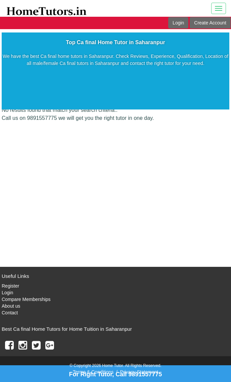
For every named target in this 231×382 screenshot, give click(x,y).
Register (10, 286)
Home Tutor (112, 365)
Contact (10, 312)
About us (11, 306)
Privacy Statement (139, 372)
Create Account (210, 22)
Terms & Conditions (93, 372)
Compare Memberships (26, 299)
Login (178, 22)
